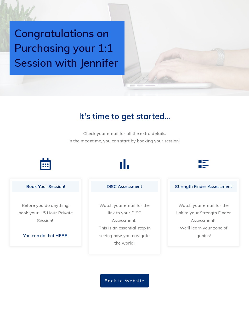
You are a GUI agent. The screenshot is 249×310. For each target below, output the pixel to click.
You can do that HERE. (45, 235)
